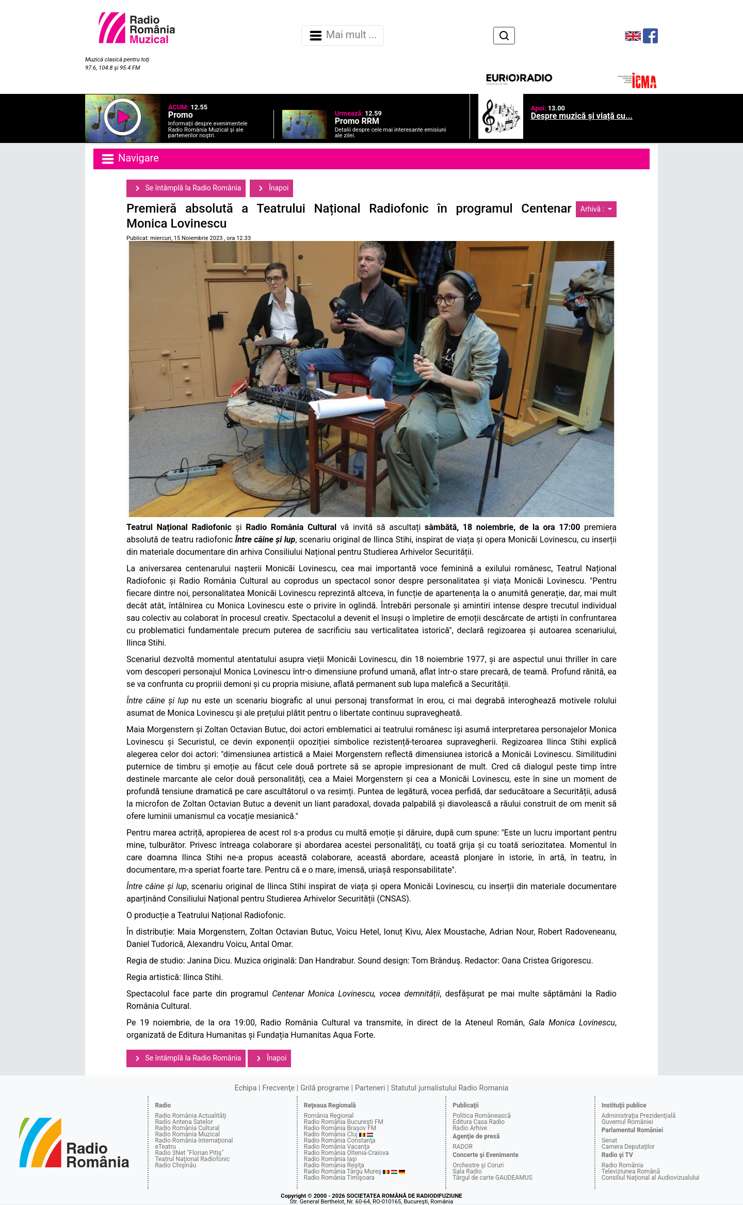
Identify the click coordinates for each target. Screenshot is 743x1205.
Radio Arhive (470, 1128)
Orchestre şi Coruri (478, 1165)
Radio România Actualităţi (190, 1115)
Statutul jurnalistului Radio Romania (449, 1088)
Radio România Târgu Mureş (342, 1171)
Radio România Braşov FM (340, 1128)
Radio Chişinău (175, 1165)
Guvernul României (627, 1122)
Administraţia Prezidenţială (639, 1115)
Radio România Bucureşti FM (343, 1122)
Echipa (246, 1088)
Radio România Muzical (187, 1134)
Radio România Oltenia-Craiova (346, 1152)
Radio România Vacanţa (337, 1146)
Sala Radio (467, 1171)
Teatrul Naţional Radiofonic (192, 1159)
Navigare (129, 159)
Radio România (622, 1165)
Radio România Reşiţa (334, 1165)
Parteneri (370, 1088)
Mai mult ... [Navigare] (342, 35)
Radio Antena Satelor (184, 1122)
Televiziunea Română (631, 1171)
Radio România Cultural (187, 1128)
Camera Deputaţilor (628, 1146)
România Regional (329, 1115)
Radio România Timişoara (339, 1177)
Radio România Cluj (331, 1134)
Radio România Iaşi (330, 1159)
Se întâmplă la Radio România (186, 188)
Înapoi (271, 188)
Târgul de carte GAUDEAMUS (492, 1177)
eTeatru (165, 1146)
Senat (610, 1140)
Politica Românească (482, 1115)
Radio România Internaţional (194, 1140)
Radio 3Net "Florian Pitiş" (189, 1152)
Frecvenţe (279, 1088)
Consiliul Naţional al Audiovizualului (651, 1177)
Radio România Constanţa (340, 1140)
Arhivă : (593, 209)
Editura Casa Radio (479, 1122)
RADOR (463, 1146)
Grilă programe (324, 1088)
